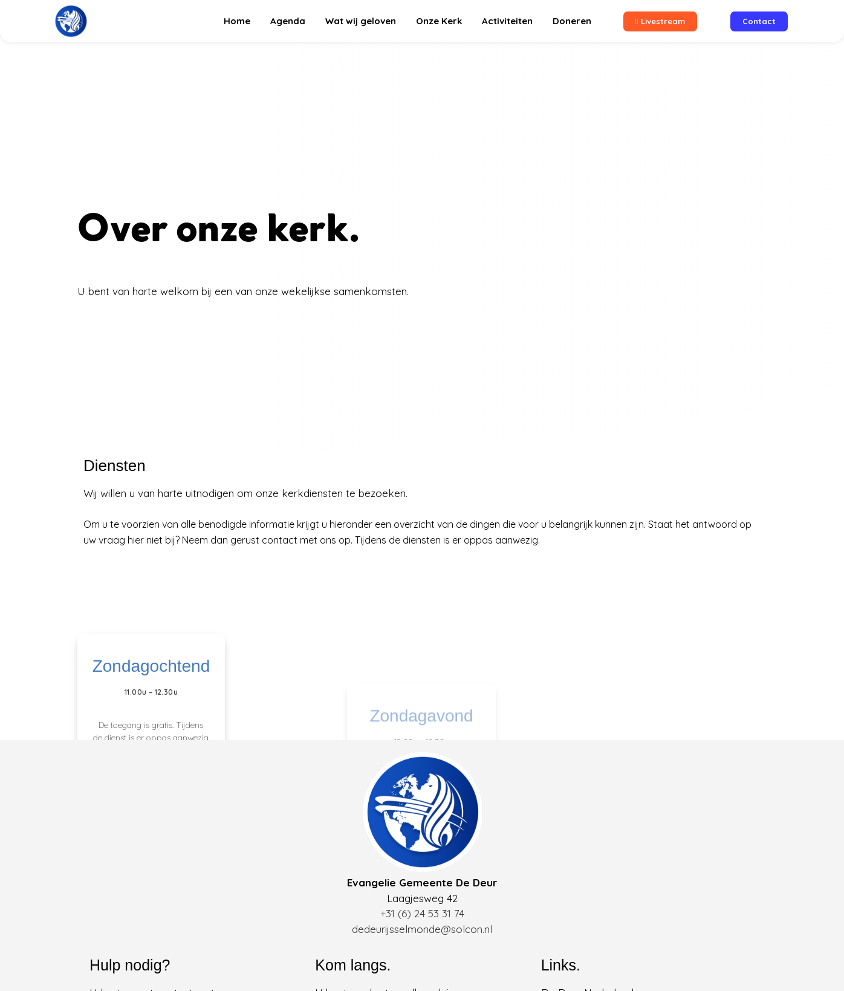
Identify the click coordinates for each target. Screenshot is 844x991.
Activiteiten (507, 21)
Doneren (572, 21)
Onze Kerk (439, 21)
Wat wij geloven (360, 21)
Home (237, 21)
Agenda (287, 21)
